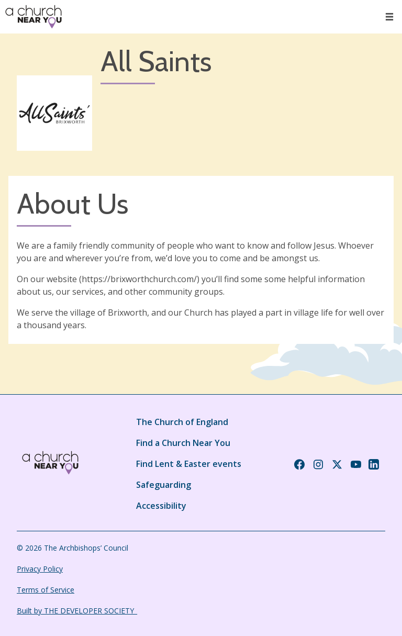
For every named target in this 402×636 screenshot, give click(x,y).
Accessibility (161, 505)
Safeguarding (163, 484)
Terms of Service (45, 590)
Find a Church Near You (183, 443)
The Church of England (182, 422)
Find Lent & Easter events (188, 464)
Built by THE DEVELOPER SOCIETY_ (77, 611)
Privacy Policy (40, 569)
